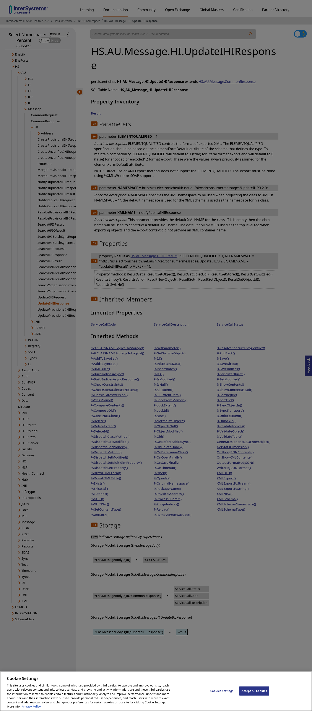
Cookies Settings (221, 695)
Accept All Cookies (254, 695)
